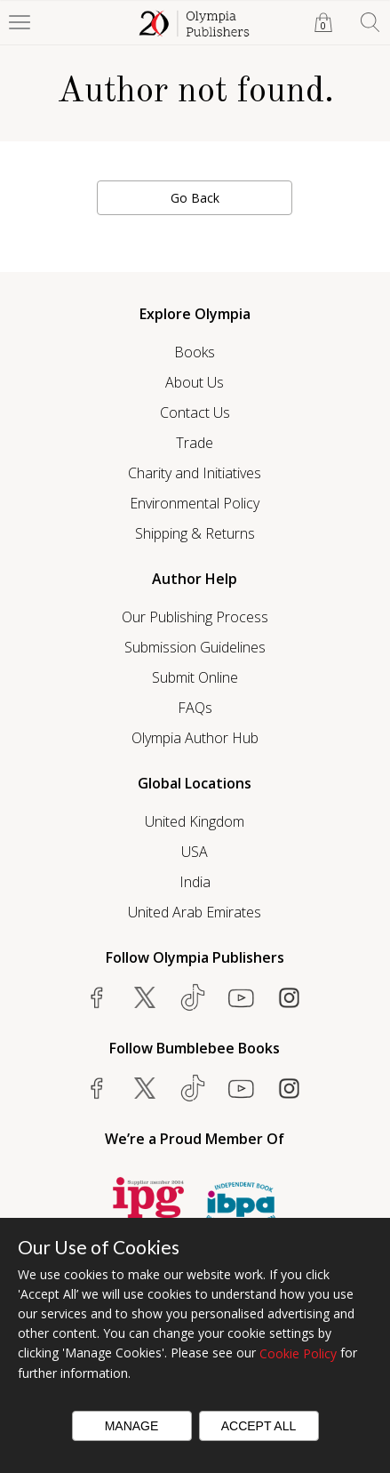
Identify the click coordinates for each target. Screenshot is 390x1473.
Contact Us (195, 412)
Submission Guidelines (195, 647)
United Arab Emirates (194, 912)
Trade (194, 442)
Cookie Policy (298, 1353)
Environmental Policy (194, 503)
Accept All (259, 1426)
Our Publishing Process (195, 617)
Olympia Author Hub (195, 738)
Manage (132, 1426)
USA (194, 851)
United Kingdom (194, 821)
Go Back (195, 197)
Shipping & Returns (195, 533)
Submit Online (195, 677)
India (195, 882)
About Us (194, 382)
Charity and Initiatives (194, 473)
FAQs (195, 707)
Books (194, 352)
